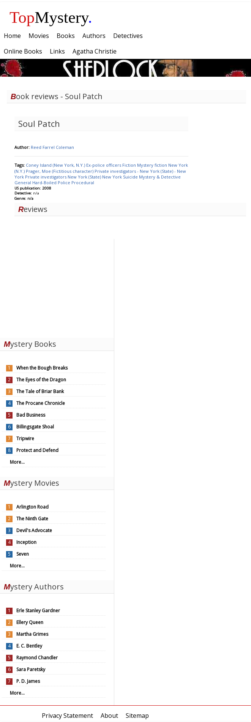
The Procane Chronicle (40, 403)
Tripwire (25, 438)
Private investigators (46, 177)
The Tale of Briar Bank (40, 391)
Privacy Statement (67, 715)
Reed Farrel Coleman (52, 147)
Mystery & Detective (160, 177)
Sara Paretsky (30, 669)
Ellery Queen (29, 622)
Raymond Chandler (37, 657)
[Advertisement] (57, 286)
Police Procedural (76, 182)
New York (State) (85, 177)
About (109, 715)
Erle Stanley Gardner (38, 610)
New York (112, 177)
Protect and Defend (37, 450)
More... (17, 462)
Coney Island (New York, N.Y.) (56, 165)
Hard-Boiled (45, 182)
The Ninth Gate (32, 518)
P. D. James (28, 681)
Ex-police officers (104, 165)
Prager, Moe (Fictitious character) (60, 171)
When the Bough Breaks (42, 368)
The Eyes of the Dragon (41, 379)
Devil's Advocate (34, 530)
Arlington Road (32, 507)
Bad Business (30, 415)
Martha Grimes (32, 634)
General (23, 182)
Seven (22, 554)
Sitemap (137, 715)
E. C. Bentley (29, 646)
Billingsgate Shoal (35, 426)
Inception (26, 542)
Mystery (50, 17)
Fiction (129, 165)
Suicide (131, 177)
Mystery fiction (152, 165)
